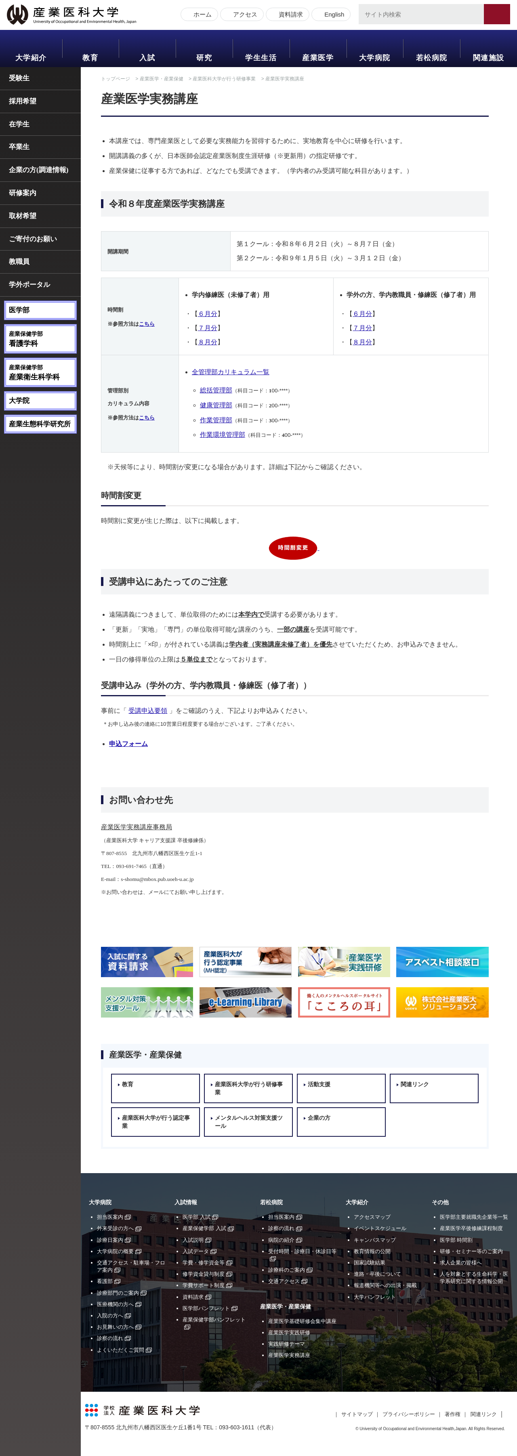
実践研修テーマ (286, 1344)
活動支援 (319, 1084)
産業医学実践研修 (289, 1333)
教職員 (19, 261)
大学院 (19, 401)
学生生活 (261, 58)
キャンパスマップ (375, 1240)
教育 (90, 58)
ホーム (201, 15)
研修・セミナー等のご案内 (471, 1251)
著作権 (452, 1414)
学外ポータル (29, 285)
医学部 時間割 (456, 1240)
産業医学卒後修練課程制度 (471, 1228)
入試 (147, 58)
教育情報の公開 (372, 1251)
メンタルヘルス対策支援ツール (249, 1122)
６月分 (207, 313)
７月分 (207, 327)
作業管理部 (216, 420)
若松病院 (432, 58)
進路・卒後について (377, 1274)
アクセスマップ (372, 1217)
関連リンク (415, 1084)
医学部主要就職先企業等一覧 (474, 1217)
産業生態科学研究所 (40, 424)
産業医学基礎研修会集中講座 (302, 1321)
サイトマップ (357, 1414)
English (333, 15)
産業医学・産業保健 (161, 79)
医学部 (19, 310)
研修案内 (22, 193)
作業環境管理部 (222, 434)
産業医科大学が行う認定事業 (156, 1122)
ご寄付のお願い (33, 239)
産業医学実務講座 (289, 1355)
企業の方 (319, 1118)
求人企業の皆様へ (461, 1263)
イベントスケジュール (380, 1228)
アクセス (244, 15)
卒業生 (19, 147)
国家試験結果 (369, 1263)
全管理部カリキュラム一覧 (230, 372)
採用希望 (22, 101)
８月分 (207, 342)
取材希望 (22, 216)
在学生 (19, 124)
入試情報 (185, 1202)
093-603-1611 (236, 1427)
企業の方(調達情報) (38, 170)
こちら (147, 324)
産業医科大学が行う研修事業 (224, 79)
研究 (204, 58)
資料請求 (289, 15)
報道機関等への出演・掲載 (385, 1285)
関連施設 (488, 58)
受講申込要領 (147, 710)
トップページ (115, 79)
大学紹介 (31, 58)
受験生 (19, 78)
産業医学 (318, 58)
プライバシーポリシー (408, 1414)
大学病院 (375, 58)
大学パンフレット (375, 1297)
